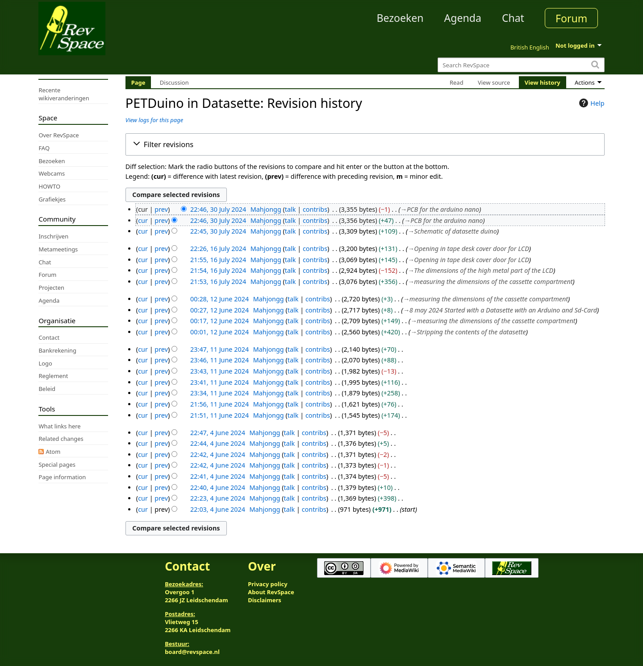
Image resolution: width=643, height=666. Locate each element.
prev (161, 209)
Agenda (462, 18)
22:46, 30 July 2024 (218, 209)
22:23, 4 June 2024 (217, 498)
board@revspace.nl (192, 652)
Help (590, 103)
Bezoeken (400, 18)
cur (143, 220)
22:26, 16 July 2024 (218, 248)
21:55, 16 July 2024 (218, 259)
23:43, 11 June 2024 (219, 371)
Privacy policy (267, 584)
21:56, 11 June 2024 (219, 404)
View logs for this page (154, 120)
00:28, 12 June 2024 (219, 299)
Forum (571, 18)
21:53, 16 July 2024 (218, 281)
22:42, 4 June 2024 (217, 454)
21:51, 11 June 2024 (219, 415)
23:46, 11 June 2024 (219, 360)
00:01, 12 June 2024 (219, 332)
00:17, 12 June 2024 (219, 321)
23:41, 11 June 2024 (219, 382)
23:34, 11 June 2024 (219, 393)
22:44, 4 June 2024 (217, 443)
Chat (513, 18)
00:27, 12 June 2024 (219, 310)
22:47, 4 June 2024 (217, 432)
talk (290, 209)
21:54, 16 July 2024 (218, 270)
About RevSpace (271, 592)
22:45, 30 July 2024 (218, 231)
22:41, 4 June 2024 (217, 476)
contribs (315, 209)
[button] (365, 144)
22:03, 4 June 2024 (217, 509)
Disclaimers (264, 600)
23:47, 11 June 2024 (219, 349)
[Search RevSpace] (521, 65)
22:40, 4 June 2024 (217, 487)
